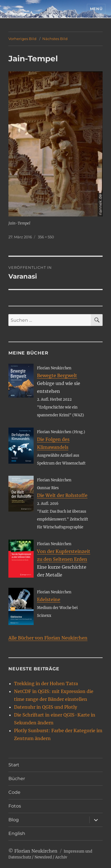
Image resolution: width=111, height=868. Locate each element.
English (16, 833)
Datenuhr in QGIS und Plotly (45, 707)
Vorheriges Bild (22, 38)
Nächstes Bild (55, 38)
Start (13, 764)
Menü (96, 8)
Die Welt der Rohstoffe (62, 495)
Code (14, 792)
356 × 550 (46, 237)
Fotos (14, 806)
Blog (13, 819)
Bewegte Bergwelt (57, 375)
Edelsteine (48, 599)
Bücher (16, 778)
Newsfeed (43, 857)
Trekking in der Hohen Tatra (46, 683)
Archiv (61, 857)
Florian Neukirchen (35, 851)
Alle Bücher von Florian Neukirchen (47, 638)
